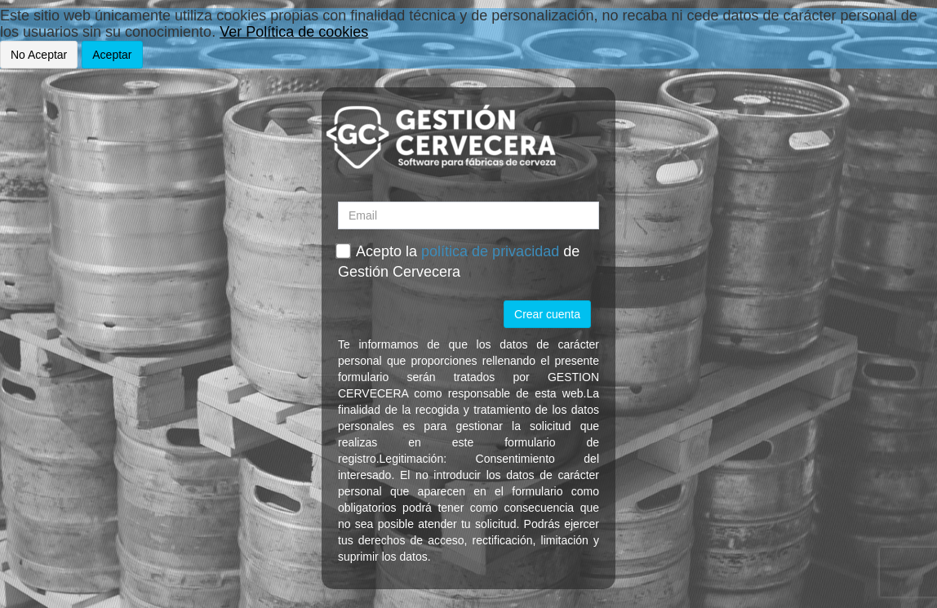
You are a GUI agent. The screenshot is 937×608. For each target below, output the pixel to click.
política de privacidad (490, 251)
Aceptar (111, 54)
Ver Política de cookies (294, 32)
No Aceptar (39, 54)
